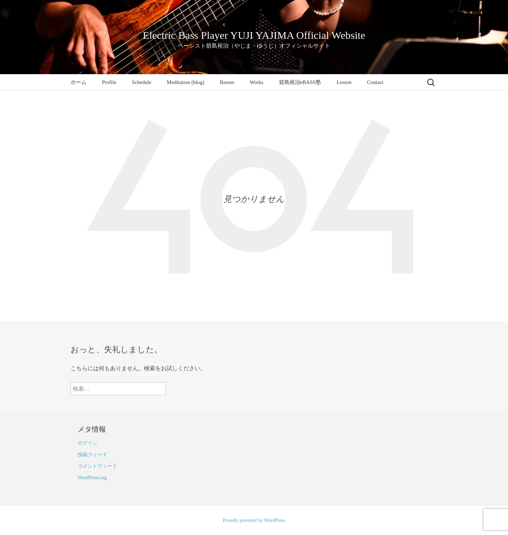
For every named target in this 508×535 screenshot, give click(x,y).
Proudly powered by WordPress (254, 520)
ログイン (87, 443)
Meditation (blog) (185, 82)
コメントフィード (97, 466)
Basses (227, 82)
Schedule (141, 82)
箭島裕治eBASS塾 (300, 82)
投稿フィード (92, 454)
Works (257, 82)
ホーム (78, 82)
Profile (109, 82)
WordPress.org (92, 477)
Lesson (344, 82)
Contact (375, 82)
